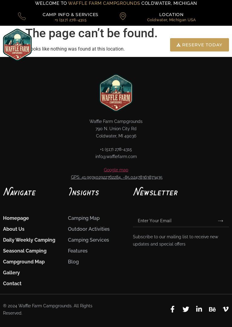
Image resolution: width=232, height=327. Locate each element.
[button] (141, 45)
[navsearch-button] (159, 45)
